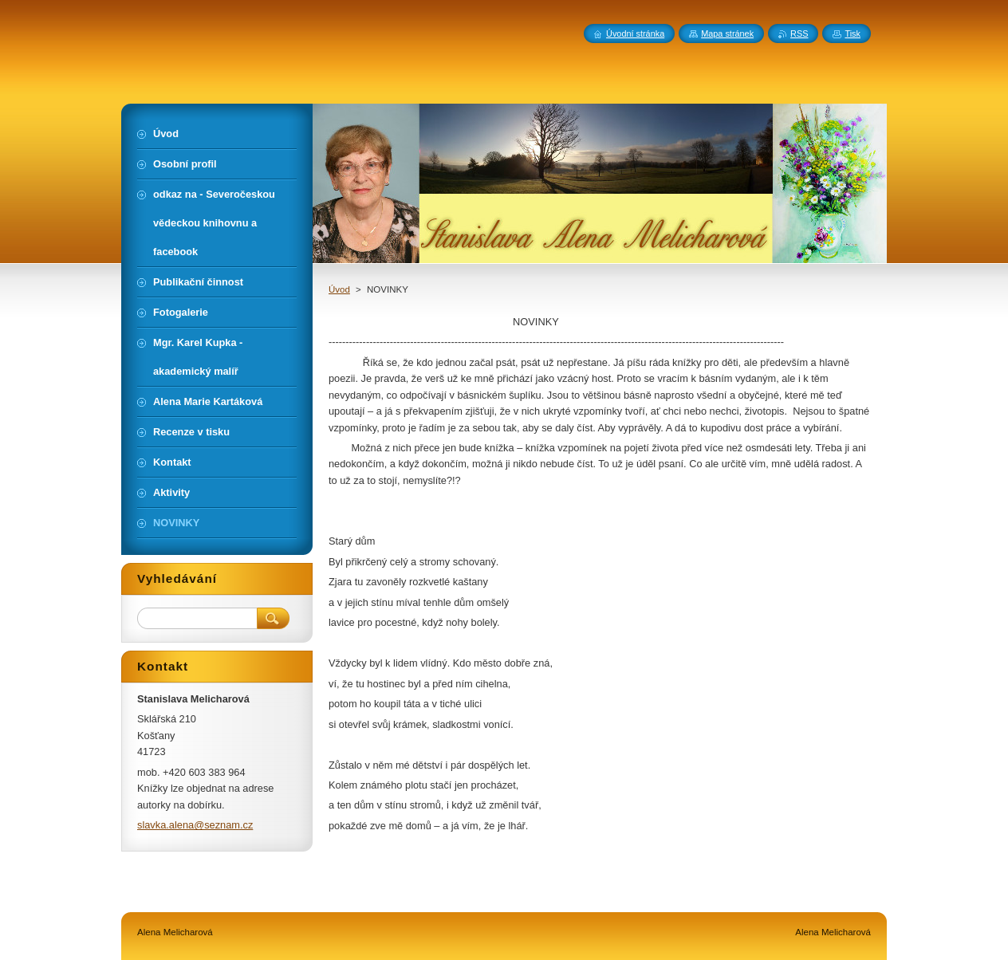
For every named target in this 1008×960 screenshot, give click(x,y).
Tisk (852, 33)
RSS (799, 33)
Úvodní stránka (635, 33)
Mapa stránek (727, 33)
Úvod (339, 289)
